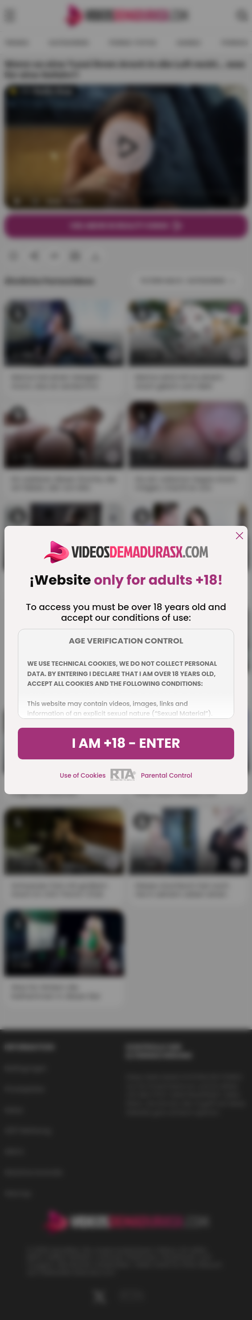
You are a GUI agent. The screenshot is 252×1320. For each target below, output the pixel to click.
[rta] (123, 779)
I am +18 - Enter (126, 743)
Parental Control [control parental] (166, 775)
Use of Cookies (83, 775)
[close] (239, 536)
